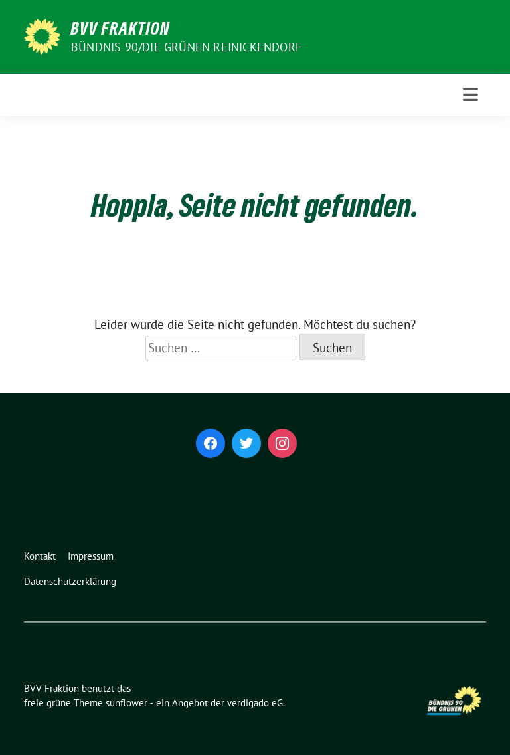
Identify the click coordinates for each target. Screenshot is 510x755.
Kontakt (40, 556)
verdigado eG (255, 703)
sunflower (126, 703)
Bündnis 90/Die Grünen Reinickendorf (186, 46)
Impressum (91, 556)
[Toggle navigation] (470, 94)
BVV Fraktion (120, 28)
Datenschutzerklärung (70, 581)
